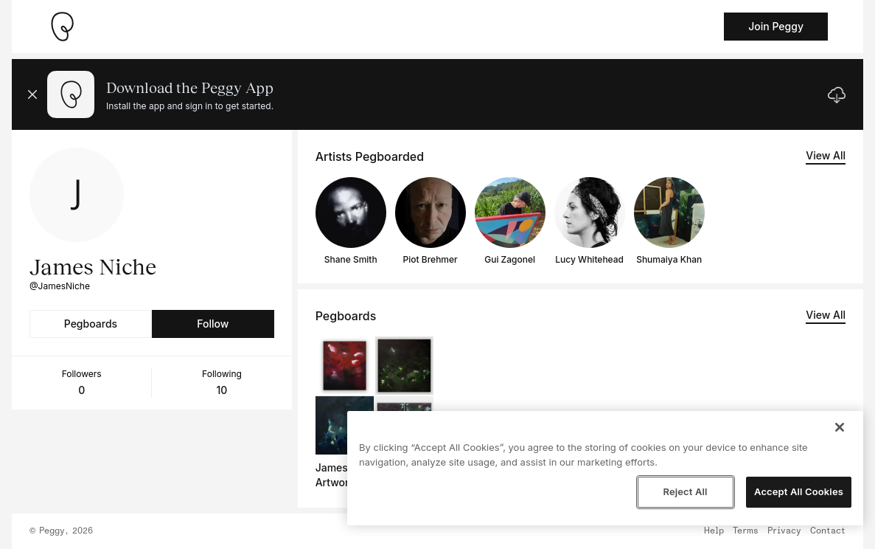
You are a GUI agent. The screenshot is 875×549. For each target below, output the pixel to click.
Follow (213, 323)
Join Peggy (775, 26)
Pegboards (90, 323)
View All (826, 155)
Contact (828, 531)
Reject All (685, 491)
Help (714, 531)
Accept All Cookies (798, 491)
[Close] (839, 427)
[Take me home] (62, 26)
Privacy (784, 531)
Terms (746, 531)
